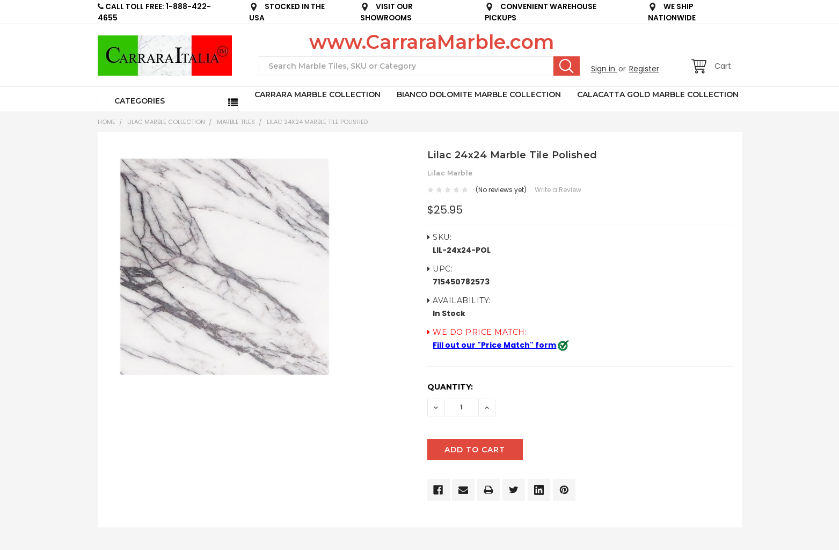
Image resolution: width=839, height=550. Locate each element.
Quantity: (450, 387)
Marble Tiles (236, 122)
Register (644, 68)
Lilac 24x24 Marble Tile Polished (317, 122)
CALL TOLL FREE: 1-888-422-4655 (154, 12)
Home (106, 122)
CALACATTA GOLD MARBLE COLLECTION (658, 94)
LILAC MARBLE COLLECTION (166, 122)
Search (566, 66)
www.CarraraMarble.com (431, 42)
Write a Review (558, 189)
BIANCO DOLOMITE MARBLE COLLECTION (479, 94)
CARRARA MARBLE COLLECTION (317, 94)
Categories (139, 101)
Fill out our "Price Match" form (494, 345)
